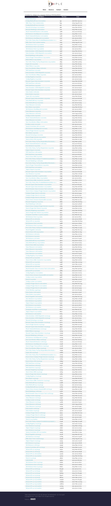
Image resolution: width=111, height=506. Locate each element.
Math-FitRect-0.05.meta (33, 66)
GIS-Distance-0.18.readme (33, 314)
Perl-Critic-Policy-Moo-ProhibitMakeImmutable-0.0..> (41, 40)
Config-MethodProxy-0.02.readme (36, 21)
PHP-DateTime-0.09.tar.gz (33, 367)
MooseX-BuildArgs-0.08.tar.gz (34, 335)
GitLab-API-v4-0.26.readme (34, 486)
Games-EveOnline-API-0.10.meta (35, 126)
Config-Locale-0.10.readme (34, 281)
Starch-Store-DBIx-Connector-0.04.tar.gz (38, 380)
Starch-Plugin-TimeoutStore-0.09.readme (38, 57)
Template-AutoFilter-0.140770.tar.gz (36, 309)
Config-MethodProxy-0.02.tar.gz (35, 387)
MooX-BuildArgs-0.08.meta (33, 204)
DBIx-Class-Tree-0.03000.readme (35, 42)
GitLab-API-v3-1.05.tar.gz (33, 449)
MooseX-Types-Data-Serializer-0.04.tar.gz (38, 326)
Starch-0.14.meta (31, 279)
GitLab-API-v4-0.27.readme (33, 488)
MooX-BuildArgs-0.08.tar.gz (33, 391)
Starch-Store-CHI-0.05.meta (34, 139)
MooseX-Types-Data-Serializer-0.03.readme (38, 186)
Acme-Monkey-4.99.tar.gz (33, 290)
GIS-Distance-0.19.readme (33, 305)
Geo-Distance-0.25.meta (33, 145)
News (44, 9)
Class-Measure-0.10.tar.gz (33, 402)
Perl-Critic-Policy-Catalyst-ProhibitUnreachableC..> (41, 158)
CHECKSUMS (29, 460)
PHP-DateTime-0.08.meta (33, 83)
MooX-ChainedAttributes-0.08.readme (37, 31)
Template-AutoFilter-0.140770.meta (36, 176)
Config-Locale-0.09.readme (34, 277)
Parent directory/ (31, 18)
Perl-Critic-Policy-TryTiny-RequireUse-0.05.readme (40, 62)
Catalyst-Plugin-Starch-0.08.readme (36, 288)
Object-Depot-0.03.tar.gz (33, 441)
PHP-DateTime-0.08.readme (34, 152)
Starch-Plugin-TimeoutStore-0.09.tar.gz (37, 346)
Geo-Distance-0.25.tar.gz (33, 430)
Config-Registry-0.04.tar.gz (33, 376)
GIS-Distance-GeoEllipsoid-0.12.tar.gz (36, 344)
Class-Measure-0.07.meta (33, 105)
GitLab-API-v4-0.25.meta (33, 264)
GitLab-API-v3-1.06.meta (33, 219)
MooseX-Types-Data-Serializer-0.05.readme (38, 171)
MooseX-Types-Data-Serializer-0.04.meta (38, 90)
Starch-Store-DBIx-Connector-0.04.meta (37, 180)
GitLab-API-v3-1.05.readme (33, 456)
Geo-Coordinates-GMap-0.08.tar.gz (36, 339)
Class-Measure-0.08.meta (33, 113)
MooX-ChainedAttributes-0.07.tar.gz (36, 329)
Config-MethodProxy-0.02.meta (35, 25)
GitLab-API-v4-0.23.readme (33, 479)
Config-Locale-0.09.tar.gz (33, 395)
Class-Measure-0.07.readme (34, 247)
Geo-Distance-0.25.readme (34, 301)
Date (77, 16)
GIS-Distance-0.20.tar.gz (33, 436)
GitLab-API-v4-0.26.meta (33, 266)
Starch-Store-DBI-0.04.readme (35, 245)
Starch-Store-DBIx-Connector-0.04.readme (38, 260)
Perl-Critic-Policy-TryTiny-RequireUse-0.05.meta (40, 148)
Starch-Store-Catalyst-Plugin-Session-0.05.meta (40, 206)
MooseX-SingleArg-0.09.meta (34, 201)
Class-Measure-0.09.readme (34, 249)
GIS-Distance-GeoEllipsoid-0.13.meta (36, 109)
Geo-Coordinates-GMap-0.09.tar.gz (36, 348)
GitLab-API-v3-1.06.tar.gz (33, 451)
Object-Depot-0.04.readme (34, 303)
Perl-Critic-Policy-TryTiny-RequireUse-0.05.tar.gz (40, 359)
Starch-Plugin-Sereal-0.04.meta (35, 130)
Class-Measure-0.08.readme (34, 251)
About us (51, 9)
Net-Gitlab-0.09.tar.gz (32, 378)
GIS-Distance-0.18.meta (33, 234)
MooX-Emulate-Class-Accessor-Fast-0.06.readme (40, 268)
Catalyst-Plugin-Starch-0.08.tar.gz (35, 415)
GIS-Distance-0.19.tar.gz (33, 443)
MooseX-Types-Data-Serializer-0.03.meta (38, 81)
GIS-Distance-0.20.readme (33, 307)
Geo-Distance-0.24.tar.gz (33, 425)
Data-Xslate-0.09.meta (32, 94)
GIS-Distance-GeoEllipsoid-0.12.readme (37, 34)
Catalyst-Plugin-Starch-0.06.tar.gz (35, 413)
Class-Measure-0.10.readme (34, 253)
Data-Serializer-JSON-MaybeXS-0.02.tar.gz (38, 316)
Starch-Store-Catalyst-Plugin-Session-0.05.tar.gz (40, 357)
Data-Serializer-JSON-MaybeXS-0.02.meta (38, 72)
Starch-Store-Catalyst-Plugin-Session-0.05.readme (41, 191)
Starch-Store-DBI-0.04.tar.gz (34, 372)
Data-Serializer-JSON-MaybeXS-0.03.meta (38, 87)
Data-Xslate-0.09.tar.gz (32, 410)
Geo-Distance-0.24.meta (33, 173)
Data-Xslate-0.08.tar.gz (32, 408)
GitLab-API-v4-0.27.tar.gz (33, 471)
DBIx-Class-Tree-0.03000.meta (35, 23)
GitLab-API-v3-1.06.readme (33, 453)
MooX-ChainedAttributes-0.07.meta (36, 117)
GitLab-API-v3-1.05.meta (33, 221)
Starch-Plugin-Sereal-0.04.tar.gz (35, 324)
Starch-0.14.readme (31, 419)
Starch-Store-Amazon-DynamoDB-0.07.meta (39, 199)
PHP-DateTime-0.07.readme (34, 167)
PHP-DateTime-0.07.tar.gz (33, 363)
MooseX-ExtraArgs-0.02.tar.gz (34, 320)
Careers (65, 9)
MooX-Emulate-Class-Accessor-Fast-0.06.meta (39, 189)
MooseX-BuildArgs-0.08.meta (34, 161)
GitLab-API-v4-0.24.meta (33, 262)
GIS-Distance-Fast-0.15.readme (35, 49)
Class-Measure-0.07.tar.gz (33, 397)
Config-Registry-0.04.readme (34, 255)
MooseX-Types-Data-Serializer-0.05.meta (38, 98)
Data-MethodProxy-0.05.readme (35, 242)
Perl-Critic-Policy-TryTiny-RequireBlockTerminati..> (40, 141)
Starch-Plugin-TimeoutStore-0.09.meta (37, 165)
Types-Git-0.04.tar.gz (32, 352)
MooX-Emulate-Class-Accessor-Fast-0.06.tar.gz (39, 393)
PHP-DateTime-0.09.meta (33, 85)
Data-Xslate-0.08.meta (32, 92)
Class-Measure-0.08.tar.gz (33, 404)
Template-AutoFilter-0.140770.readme (37, 214)
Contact (58, 9)
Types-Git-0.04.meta (32, 64)
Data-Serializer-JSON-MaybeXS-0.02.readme (39, 51)
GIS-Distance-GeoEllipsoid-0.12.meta (36, 128)
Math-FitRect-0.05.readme (33, 59)
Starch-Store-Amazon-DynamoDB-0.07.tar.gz (39, 389)
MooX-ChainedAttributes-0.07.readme (37, 36)
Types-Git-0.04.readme (32, 96)
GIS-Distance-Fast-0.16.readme (35, 46)
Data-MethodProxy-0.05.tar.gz (34, 385)
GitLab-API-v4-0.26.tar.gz (33, 469)
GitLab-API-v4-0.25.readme (33, 484)
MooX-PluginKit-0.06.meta (33, 229)
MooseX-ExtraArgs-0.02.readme (35, 27)
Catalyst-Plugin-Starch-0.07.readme (36, 285)
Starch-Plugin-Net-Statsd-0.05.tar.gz (36, 374)
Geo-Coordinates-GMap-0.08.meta (36, 68)
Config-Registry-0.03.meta (33, 77)
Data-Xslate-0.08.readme (33, 292)
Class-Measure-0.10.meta (33, 120)
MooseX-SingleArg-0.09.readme (35, 210)
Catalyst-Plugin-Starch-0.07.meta (35, 195)
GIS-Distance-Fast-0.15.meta (34, 217)
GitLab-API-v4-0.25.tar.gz (33, 477)
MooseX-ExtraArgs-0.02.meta (34, 135)
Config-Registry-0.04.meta (33, 79)
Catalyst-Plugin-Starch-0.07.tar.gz (35, 417)
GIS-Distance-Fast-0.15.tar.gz (34, 462)
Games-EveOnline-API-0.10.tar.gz (35, 447)
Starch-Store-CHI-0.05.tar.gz (34, 361)
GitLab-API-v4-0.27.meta (33, 270)
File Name (41, 16)
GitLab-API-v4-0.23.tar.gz (33, 473)
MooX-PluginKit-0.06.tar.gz (33, 434)
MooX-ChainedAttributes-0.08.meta (36, 143)
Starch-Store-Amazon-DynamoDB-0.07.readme (39, 275)
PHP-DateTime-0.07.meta (33, 70)
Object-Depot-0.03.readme (34, 311)
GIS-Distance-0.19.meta (33, 236)
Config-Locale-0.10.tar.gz (33, 400)
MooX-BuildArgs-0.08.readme (34, 55)
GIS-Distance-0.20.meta (33, 238)
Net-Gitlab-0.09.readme (33, 107)
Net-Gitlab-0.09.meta (32, 133)
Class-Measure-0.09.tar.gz (33, 406)
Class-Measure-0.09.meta (33, 111)
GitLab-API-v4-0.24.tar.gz (33, 475)
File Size (64, 16)
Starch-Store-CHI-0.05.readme (35, 232)
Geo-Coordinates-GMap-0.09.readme (37, 178)
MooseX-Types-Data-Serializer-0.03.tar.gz (38, 322)
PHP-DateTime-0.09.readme (34, 154)
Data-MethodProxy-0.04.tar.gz (34, 382)
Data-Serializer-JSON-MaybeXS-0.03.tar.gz (38, 318)
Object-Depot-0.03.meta (33, 150)
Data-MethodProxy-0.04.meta (34, 100)
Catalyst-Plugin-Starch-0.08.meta (35, 193)
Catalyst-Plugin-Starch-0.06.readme (36, 283)
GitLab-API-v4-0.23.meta (33, 257)
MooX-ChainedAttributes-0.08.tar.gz (36, 341)
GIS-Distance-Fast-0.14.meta (34, 225)
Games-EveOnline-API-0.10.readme (36, 432)
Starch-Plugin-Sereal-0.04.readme (36, 137)
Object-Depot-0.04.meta (33, 169)
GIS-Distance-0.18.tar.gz (33, 445)
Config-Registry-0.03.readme (34, 273)
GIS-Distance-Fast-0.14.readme (35, 44)
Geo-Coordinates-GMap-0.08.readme (37, 122)
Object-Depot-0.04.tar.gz (33, 428)
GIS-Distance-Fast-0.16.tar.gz (34, 464)
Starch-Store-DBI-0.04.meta (34, 156)
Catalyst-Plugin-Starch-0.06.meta (35, 197)
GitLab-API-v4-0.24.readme (34, 481)
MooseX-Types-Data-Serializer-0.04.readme (39, 184)
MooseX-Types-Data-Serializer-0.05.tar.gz (38, 333)
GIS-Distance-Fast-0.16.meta (34, 223)
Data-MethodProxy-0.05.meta (34, 102)
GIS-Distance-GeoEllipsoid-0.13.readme (37, 38)
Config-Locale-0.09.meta (33, 115)
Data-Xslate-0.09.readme (33, 294)
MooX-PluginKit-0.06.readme (34, 296)
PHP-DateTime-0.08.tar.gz (33, 365)
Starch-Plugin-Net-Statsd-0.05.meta (36, 208)
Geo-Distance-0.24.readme (34, 298)
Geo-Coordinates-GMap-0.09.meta (36, 74)
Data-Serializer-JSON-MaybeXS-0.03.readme (39, 53)
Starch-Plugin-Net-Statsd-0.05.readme (37, 212)
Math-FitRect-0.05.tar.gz (33, 331)
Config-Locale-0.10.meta (33, 124)
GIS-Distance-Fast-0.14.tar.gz (34, 466)
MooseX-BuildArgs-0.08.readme (35, 29)
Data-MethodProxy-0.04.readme (35, 240)
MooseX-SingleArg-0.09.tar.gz (34, 369)
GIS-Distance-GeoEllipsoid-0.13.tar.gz (36, 337)
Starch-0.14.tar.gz (31, 458)
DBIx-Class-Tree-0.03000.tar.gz (35, 438)
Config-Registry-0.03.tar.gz (33, 423)
